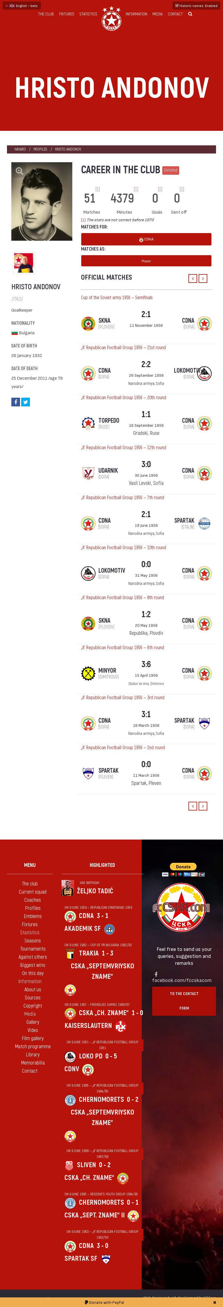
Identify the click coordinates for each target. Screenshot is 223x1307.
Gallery (32, 1022)
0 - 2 (133, 1099)
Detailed (170, 170)
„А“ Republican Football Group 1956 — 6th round (122, 648)
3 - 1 (102, 916)
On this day (33, 973)
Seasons (32, 941)
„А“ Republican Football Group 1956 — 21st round (123, 348)
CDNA (86, 916)
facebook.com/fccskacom (182, 979)
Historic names (196, 5)
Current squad (32, 892)
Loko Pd (90, 1056)
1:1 (146, 414)
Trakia (89, 953)
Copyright (33, 1006)
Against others (33, 957)
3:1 (146, 714)
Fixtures (66, 14)
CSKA (146, 239)
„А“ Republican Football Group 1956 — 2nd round (123, 748)
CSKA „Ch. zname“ (104, 1013)
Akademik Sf (82, 928)
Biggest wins (32, 965)
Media (157, 14)
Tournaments (33, 949)
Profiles (40, 149)
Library (32, 1054)
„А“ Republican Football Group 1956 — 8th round (122, 598)
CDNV (71, 1069)
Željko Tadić (95, 891)
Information (136, 14)
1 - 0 (137, 1013)
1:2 (146, 614)
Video (33, 1030)
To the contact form (184, 1001)
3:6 (146, 664)
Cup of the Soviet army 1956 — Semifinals (117, 298)
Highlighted (102, 865)
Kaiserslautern (88, 1026)
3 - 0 (102, 1246)
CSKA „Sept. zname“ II (94, 1215)
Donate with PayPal (104, 1302)
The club (46, 14)
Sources (33, 997)
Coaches (32, 900)
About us (32, 989)
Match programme (33, 1046)
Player (146, 261)
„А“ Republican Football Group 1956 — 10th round (123, 548)
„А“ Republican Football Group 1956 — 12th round (123, 448)
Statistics (88, 14)
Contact (175, 14)
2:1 (146, 314)
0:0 (146, 564)
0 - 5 (111, 1056)
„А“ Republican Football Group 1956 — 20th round (123, 398)
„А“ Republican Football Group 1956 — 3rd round (122, 698)
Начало (20, 149)
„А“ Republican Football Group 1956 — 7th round (122, 498)
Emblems (33, 916)
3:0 (146, 464)
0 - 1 (133, 1202)
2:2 (146, 364)
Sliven (86, 1165)
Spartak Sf (80, 1258)
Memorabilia (33, 1063)
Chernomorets (101, 1099)
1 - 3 (107, 953)
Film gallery (33, 1038)
